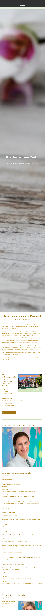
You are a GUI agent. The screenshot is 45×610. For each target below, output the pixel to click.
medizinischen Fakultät (14, 540)
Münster (24, 540)
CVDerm (38, 557)
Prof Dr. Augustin (11, 559)
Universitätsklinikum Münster (16, 534)
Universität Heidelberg (19, 564)
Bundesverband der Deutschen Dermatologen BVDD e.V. (22, 496)
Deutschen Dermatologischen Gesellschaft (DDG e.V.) (24, 557)
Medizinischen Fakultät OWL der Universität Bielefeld (15, 481)
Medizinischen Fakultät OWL (23, 503)
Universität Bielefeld (35, 503)
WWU (21, 540)
